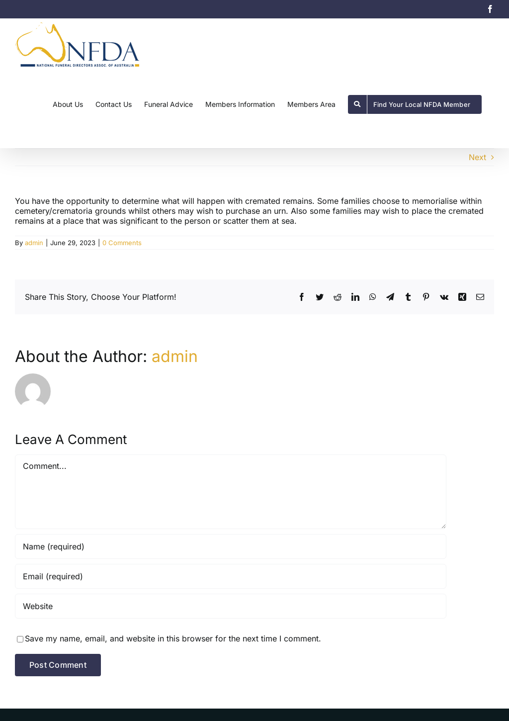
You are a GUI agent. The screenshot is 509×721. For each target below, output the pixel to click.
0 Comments (122, 243)
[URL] (230, 606)
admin (34, 243)
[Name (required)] (230, 546)
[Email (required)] (230, 576)
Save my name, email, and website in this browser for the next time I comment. (173, 638)
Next (477, 157)
